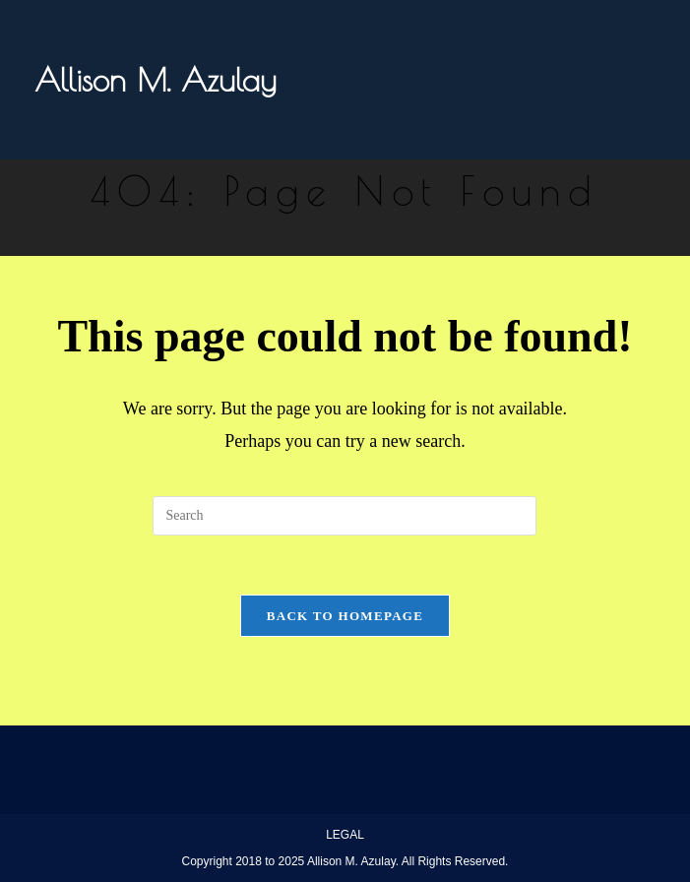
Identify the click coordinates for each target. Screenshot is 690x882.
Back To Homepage (345, 615)
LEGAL (345, 835)
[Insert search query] (344, 516)
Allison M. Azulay (155, 79)
